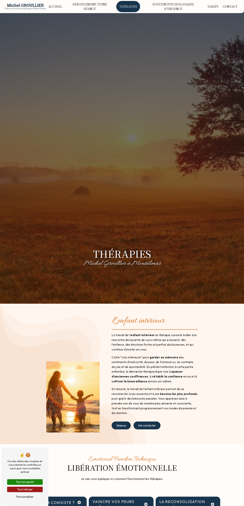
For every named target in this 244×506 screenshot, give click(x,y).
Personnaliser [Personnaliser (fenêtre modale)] (25, 497)
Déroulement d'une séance (89, 6)
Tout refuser (25, 489)
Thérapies (128, 6)
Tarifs (212, 6)
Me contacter (147, 425)
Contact (230, 6)
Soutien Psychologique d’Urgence (173, 6)
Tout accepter (25, 482)
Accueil (55, 6)
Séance (121, 425)
